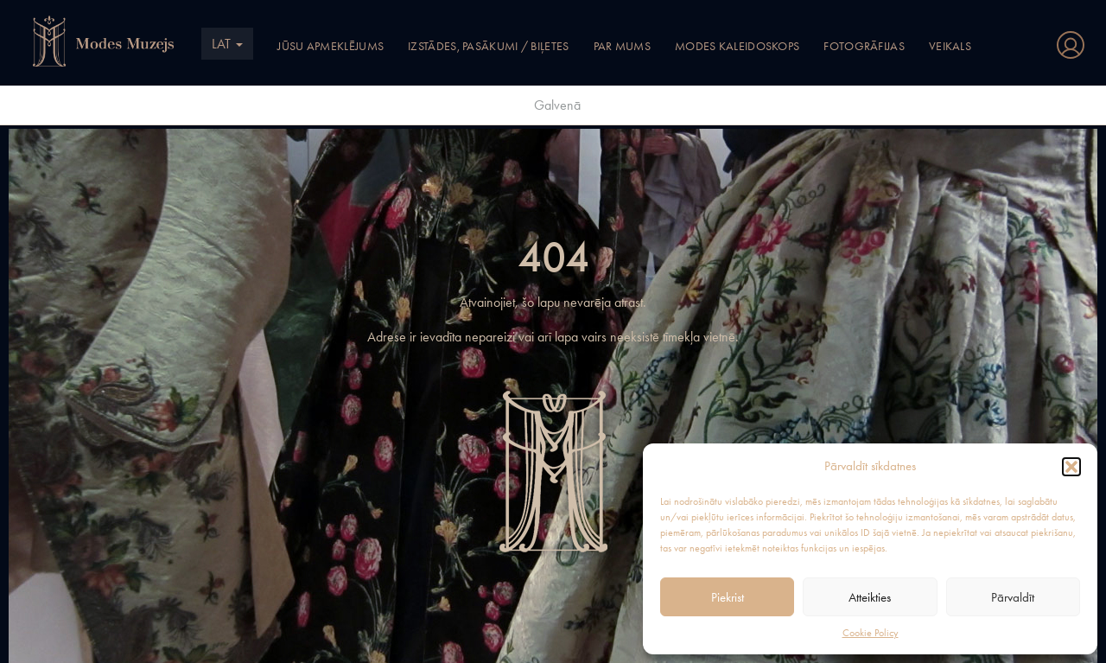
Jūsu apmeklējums (330, 46)
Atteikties (870, 597)
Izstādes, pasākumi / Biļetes (488, 46)
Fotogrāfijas (864, 46)
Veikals (950, 46)
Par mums (622, 46)
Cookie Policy (870, 633)
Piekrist (727, 597)
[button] (1071, 466)
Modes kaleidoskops (737, 46)
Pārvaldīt (1012, 597)
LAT (227, 44)
